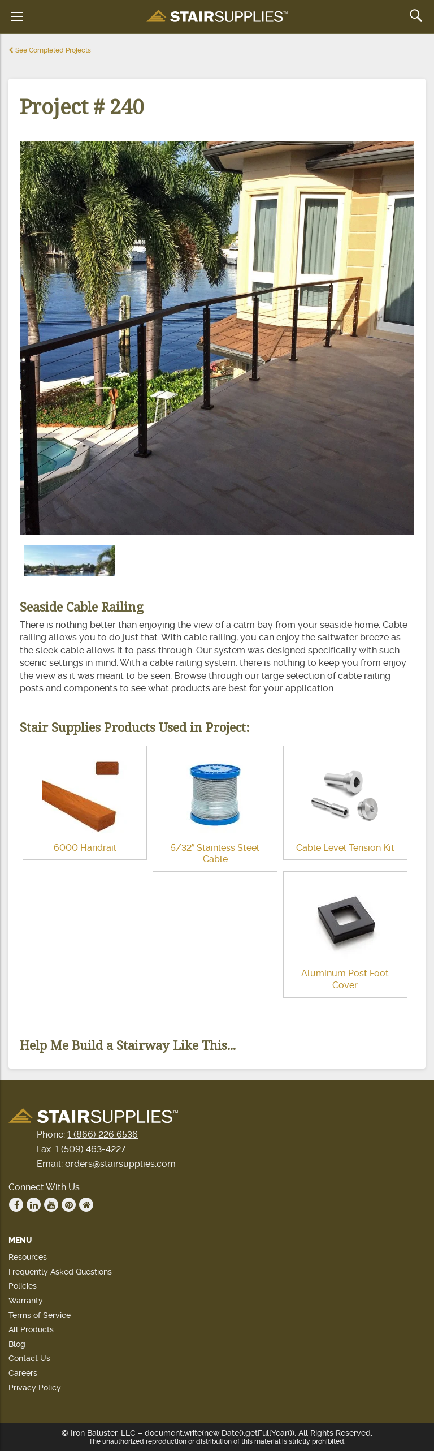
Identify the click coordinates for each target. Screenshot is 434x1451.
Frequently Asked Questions (60, 1271)
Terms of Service (39, 1315)
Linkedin (33, 1204)
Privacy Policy (34, 1387)
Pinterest (68, 1204)
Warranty (25, 1300)
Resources (27, 1256)
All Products (31, 1329)
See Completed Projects (49, 50)
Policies (22, 1285)
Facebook (16, 1204)
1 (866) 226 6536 (102, 1134)
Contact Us (29, 1358)
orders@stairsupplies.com (120, 1164)
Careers (22, 1372)
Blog (16, 1344)
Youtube (51, 1204)
